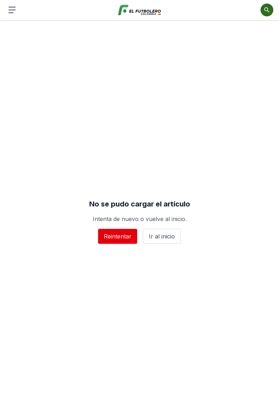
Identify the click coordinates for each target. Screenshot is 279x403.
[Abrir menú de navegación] (12, 10)
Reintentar (118, 236)
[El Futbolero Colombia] (139, 10)
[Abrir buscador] (267, 10)
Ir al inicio (162, 236)
